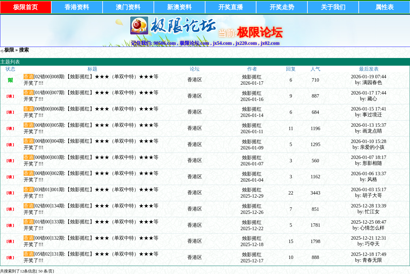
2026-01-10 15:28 (368, 141)
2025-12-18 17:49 (368, 254)
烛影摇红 (252, 76)
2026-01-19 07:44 (368, 76)
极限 (9, 49)
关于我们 (333, 7)
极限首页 (25, 7)
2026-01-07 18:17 (368, 157)
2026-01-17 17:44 (368, 92)
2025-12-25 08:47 (368, 222)
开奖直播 (230, 7)
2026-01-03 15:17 (368, 189)
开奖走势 (282, 7)
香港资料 (76, 7)
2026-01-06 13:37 (368, 173)
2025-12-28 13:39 (368, 205)
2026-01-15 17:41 (368, 108)
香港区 (194, 79)
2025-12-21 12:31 (368, 238)
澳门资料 (128, 7)
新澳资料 (179, 7)
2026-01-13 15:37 (368, 125)
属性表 (384, 7)
